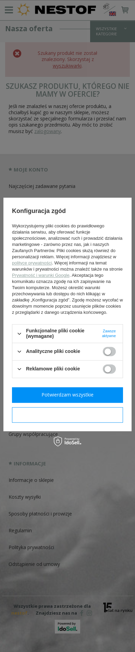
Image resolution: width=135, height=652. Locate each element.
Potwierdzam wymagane (67, 414)
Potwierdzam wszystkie (67, 394)
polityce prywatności (32, 263)
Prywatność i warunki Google (41, 275)
